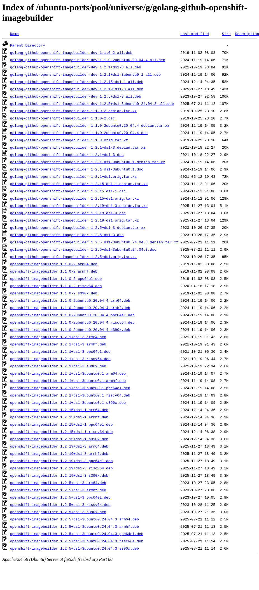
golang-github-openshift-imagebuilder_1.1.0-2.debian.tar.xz (73, 110)
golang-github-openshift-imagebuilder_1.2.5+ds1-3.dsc (67, 234)
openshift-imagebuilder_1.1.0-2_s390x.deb (53, 293)
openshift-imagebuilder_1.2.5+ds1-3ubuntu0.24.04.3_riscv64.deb (76, 540)
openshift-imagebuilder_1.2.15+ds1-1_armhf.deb (59, 417)
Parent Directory (27, 45)
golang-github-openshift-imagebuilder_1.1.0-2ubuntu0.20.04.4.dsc (79, 132)
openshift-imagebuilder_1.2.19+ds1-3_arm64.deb (59, 446)
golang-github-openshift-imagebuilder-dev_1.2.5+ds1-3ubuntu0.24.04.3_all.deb (92, 103)
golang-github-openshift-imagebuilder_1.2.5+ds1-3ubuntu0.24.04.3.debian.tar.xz (94, 242)
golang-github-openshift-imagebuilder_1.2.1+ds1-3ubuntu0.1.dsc (76, 169)
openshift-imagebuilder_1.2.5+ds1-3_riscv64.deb (60, 504)
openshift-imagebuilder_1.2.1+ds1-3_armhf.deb (58, 344)
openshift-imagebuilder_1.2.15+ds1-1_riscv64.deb (61, 431)
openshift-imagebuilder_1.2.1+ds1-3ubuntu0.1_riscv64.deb (70, 395)
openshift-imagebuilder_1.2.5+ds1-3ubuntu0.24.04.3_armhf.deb (74, 526)
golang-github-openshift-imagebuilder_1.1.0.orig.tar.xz (69, 139)
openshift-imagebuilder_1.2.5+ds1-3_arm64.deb (58, 482)
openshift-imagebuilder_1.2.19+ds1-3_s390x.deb (59, 475)
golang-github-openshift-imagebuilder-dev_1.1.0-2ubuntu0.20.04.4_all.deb (87, 59)
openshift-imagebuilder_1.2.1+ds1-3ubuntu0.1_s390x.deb (68, 402)
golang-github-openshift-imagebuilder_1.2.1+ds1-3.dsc (67, 154)
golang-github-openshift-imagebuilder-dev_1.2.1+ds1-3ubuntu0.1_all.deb (85, 74)
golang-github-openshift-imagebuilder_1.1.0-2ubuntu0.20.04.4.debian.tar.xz (89, 125)
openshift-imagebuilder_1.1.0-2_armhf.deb (53, 271)
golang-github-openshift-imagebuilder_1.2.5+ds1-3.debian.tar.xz (78, 227)
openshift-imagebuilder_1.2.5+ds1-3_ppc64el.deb (60, 497)
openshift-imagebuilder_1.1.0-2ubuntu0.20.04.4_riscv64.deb (72, 322)
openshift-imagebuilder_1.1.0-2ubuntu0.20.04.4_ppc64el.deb (72, 314)
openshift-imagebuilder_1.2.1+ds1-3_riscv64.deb (60, 358)
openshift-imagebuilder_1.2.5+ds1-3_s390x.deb (58, 511)
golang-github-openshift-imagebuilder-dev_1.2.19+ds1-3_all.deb (76, 88)
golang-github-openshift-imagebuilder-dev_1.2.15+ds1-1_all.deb (76, 81)
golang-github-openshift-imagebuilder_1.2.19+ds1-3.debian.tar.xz (79, 205)
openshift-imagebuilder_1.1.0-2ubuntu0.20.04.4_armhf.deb (70, 307)
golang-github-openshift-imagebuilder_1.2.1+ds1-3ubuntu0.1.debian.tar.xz (87, 161)
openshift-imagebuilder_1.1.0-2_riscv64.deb (56, 285)
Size (226, 33)
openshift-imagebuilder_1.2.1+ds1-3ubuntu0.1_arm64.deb (68, 373)
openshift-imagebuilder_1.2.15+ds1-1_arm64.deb (59, 409)
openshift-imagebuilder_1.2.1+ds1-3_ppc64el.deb (60, 351)
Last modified (194, 33)
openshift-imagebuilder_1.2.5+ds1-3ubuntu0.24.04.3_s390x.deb (74, 548)
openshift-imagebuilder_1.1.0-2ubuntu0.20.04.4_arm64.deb (70, 300)
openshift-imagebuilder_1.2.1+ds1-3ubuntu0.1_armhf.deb (68, 380)
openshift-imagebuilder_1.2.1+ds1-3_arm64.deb (58, 336)
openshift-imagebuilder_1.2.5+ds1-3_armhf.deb (58, 489)
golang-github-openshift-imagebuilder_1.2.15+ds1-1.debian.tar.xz (79, 183)
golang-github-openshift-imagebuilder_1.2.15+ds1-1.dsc (68, 190)
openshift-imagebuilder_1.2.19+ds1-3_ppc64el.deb (61, 460)
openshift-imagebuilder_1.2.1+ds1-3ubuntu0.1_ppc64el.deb (70, 387)
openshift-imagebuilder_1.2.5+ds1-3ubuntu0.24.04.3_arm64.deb (74, 519)
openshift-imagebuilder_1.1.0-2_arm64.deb (53, 263)
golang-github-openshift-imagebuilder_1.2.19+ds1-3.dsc (68, 212)
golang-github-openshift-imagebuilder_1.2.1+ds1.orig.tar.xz (73, 176)
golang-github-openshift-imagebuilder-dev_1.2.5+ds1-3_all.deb (75, 96)
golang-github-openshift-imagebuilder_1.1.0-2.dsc (62, 118)
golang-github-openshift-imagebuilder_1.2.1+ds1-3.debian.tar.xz (78, 147)
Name (14, 33)
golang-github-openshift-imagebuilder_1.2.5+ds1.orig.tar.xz (73, 256)
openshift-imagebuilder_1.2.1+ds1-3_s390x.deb (58, 365)
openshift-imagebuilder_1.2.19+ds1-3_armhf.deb (59, 453)
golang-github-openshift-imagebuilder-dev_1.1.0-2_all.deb (71, 52)
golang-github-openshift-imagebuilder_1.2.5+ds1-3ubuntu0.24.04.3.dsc (83, 249)
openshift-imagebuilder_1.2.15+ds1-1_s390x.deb (59, 438)
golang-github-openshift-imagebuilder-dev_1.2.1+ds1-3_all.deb (75, 67)
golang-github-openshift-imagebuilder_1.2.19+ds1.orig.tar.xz (74, 220)
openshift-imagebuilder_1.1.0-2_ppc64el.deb (56, 278)
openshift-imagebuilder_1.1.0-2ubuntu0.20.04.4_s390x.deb (70, 329)
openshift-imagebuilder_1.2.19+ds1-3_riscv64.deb (61, 468)
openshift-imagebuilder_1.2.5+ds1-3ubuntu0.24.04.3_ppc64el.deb (76, 533)
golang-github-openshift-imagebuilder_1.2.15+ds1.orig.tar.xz (74, 198)
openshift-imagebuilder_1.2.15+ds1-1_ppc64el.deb (61, 424)
